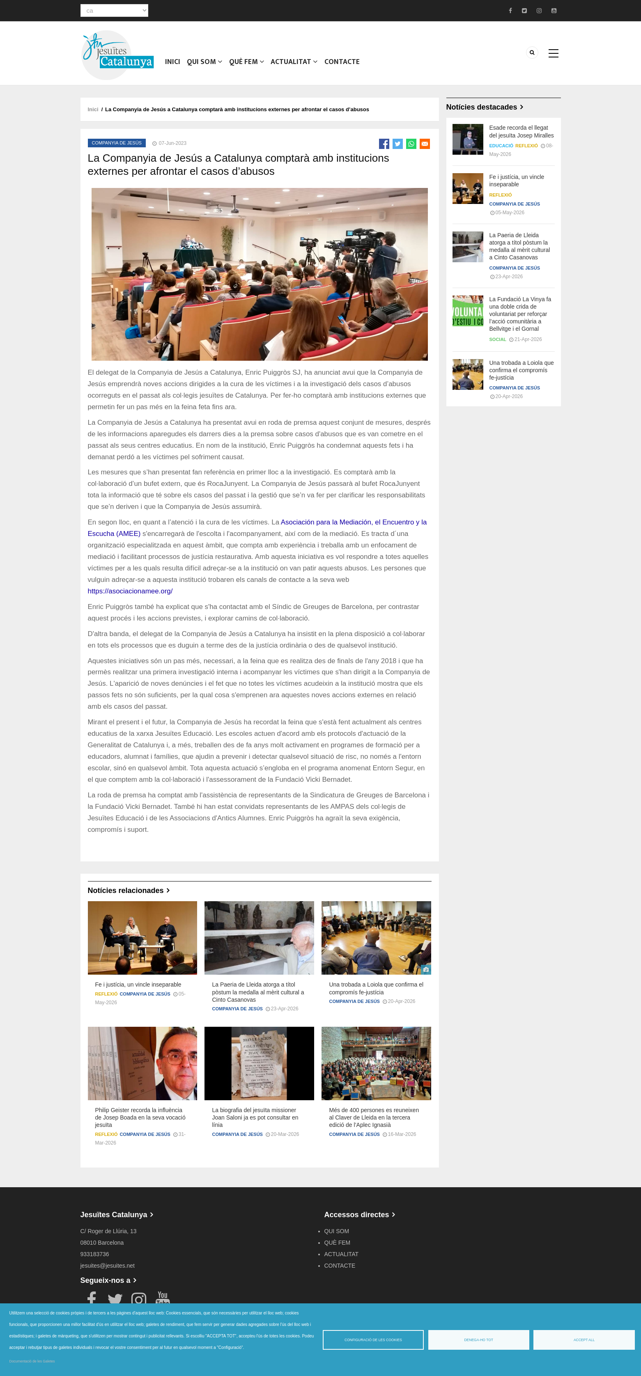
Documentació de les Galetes (32, 1361)
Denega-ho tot (478, 1340)
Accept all (584, 1340)
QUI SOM (204, 63)
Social (498, 339)
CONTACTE (341, 63)
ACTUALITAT (293, 63)
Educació (501, 145)
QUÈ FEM (246, 63)
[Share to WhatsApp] (411, 144)
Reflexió (106, 993)
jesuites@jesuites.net (107, 1265)
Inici (172, 63)
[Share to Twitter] (398, 144)
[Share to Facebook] (384, 144)
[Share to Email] (425, 144)
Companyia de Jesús (117, 142)
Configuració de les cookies (373, 1340)
